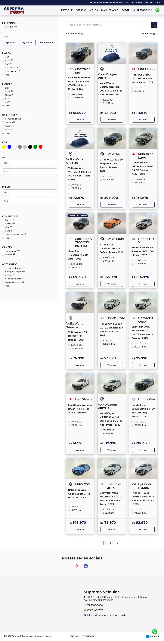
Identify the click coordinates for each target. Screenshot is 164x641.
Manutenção (109, 10)
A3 (7, 102)
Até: (6, 171)
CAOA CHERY (12, 67)
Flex (8, 227)
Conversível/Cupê (15, 118)
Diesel (9, 220)
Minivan (10, 129)
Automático (12, 251)
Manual (10, 254)
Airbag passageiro (15, 271)
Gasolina (11, 230)
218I (8, 88)
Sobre (126, 10)
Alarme (10, 275)
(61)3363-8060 (93, 605)
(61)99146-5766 (93, 610)
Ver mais (80, 120)
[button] (10, 42)
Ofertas (81, 10)
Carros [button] (10, 42)
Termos (74, 636)
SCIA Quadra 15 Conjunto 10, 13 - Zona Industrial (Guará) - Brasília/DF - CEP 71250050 (116, 599)
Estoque (67, 10)
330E (9, 91)
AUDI (9, 57)
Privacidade (87, 636)
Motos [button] (27, 42)
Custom (10, 122)
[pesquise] (108, 25)
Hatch (9, 126)
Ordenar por (147, 33)
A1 (7, 98)
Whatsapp (157, 10)
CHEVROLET (12, 71)
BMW (9, 60)
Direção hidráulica (15, 282)
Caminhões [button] (47, 42)
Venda (94, 10)
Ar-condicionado (15, 278)
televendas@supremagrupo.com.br (105, 615)
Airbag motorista (15, 268)
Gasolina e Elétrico (15, 234)
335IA (9, 95)
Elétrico (10, 223)
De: (6, 163)
